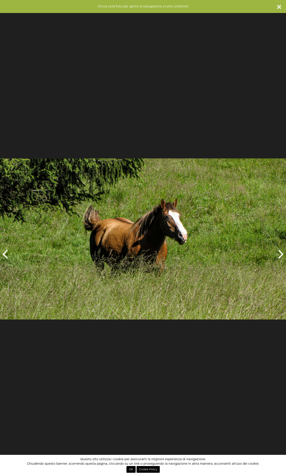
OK (131, 469)
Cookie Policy (148, 469)
